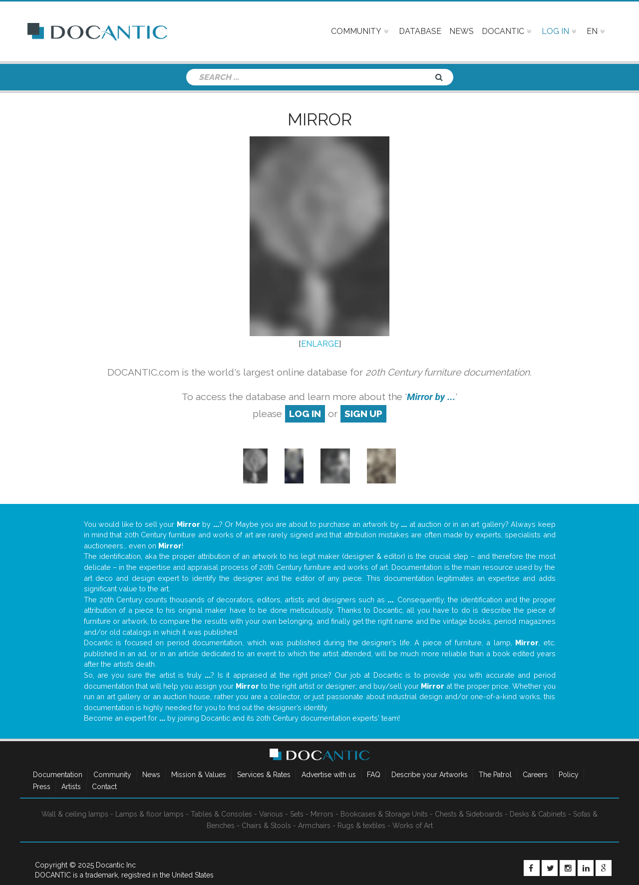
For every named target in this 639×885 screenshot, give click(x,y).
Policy (569, 775)
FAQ (373, 775)
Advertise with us (329, 775)
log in (305, 413)
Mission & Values (198, 775)
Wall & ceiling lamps (74, 814)
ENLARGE (320, 344)
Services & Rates (264, 775)
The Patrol (495, 775)
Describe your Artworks (429, 775)
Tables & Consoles (221, 814)
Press (41, 787)
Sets (297, 814)
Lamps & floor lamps (149, 814)
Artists (71, 787)
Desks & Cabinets (538, 814)
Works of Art (412, 826)
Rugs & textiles (361, 826)
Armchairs (314, 826)
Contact (104, 787)
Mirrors (322, 814)
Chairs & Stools (266, 826)
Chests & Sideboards (469, 814)
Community (112, 775)
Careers (535, 775)
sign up (363, 413)
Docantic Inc (116, 865)
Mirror (320, 119)
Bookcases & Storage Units (384, 814)
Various (271, 814)
